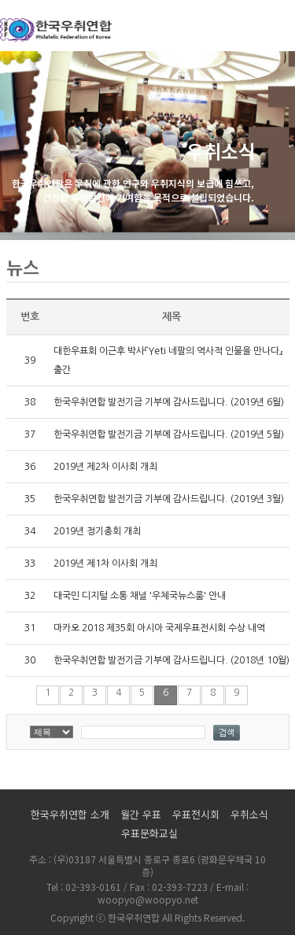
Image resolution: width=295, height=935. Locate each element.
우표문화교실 (149, 833)
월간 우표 (140, 814)
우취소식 (249, 814)
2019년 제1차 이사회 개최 (105, 563)
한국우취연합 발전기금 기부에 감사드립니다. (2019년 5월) (168, 434)
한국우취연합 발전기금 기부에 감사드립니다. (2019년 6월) (168, 402)
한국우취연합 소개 (70, 814)
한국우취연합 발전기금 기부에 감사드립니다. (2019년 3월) (168, 499)
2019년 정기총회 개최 (97, 531)
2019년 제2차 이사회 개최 (105, 466)
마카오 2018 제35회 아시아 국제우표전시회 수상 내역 (159, 628)
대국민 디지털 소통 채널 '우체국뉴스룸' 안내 (139, 596)
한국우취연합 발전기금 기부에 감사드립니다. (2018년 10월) (171, 660)
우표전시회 (195, 814)
